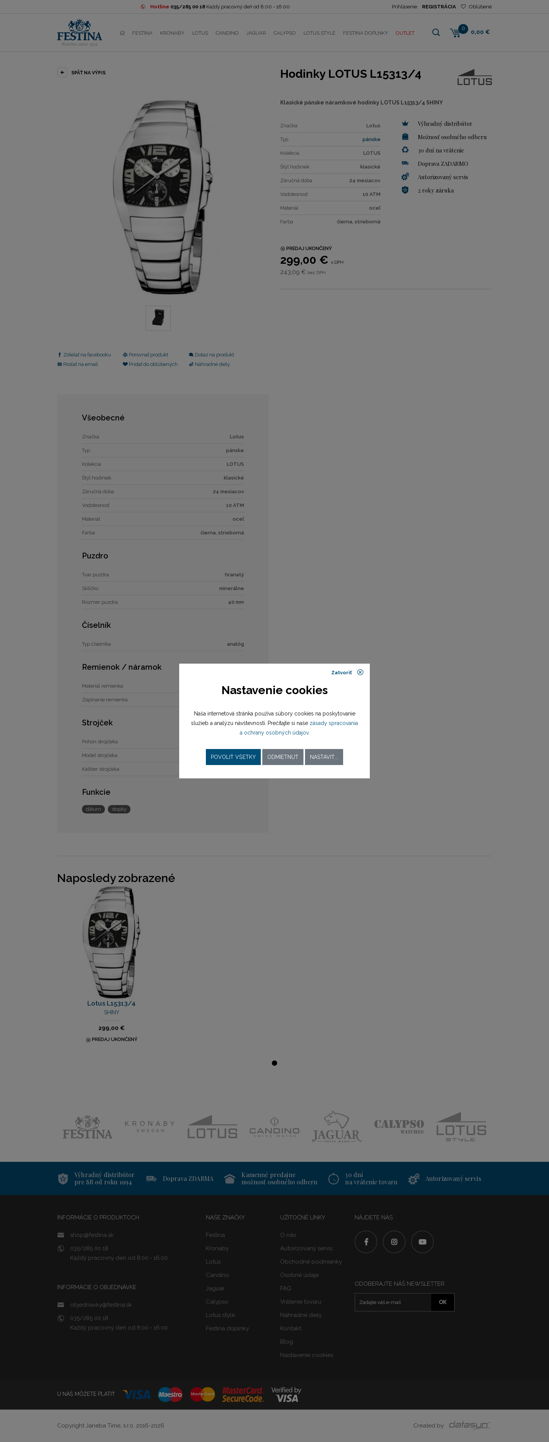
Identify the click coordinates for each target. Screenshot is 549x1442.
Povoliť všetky (233, 757)
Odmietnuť (283, 757)
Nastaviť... (324, 757)
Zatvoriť (347, 672)
